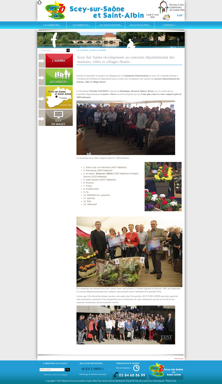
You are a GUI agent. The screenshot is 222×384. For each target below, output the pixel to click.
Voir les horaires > (124, 368)
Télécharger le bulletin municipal (92, 374)
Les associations (110, 25)
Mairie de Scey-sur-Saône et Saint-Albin (79, 381)
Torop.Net (130, 381)
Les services (81, 25)
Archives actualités (98, 50)
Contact (169, 25)
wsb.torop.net (158, 381)
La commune (51, 25)
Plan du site (171, 381)
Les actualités (140, 25)
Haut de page (179, 358)
